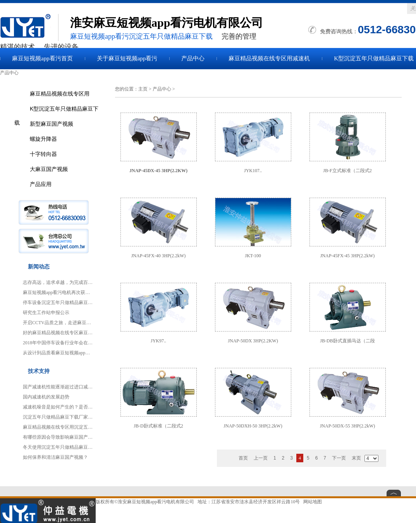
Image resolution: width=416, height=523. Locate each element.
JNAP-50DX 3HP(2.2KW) (253, 341)
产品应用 (41, 184)
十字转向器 (43, 154)
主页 (143, 89)
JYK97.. (158, 341)
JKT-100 (253, 255)
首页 (243, 458)
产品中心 (193, 58)
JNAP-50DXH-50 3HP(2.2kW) (252, 426)
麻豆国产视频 (29, 27)
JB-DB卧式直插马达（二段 (347, 341)
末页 (356, 458)
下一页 (339, 458)
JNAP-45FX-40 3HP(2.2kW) (158, 255)
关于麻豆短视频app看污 (127, 58)
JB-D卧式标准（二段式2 (158, 426)
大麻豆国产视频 (49, 169)
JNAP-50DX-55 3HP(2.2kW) (347, 426)
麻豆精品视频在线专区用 (59, 94)
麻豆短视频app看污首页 (42, 58)
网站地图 (312, 501)
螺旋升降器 (43, 139)
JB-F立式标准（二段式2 (347, 170)
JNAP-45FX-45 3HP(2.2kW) (347, 255)
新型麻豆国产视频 (51, 124)
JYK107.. (253, 170)
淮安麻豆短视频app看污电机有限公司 (156, 501)
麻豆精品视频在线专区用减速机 (269, 58)
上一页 (261, 458)
